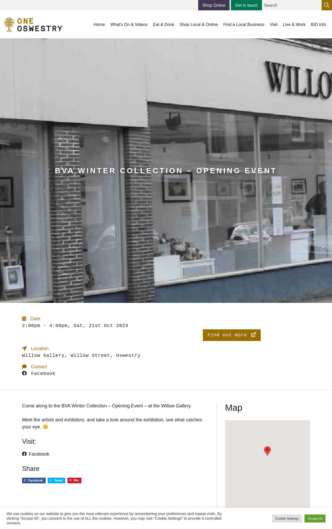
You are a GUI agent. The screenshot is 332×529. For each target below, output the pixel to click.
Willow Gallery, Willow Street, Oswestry (81, 355)
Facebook (39, 373)
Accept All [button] (315, 518)
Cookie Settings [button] (287, 518)
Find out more (232, 335)
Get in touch (246, 5)
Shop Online (213, 5)
